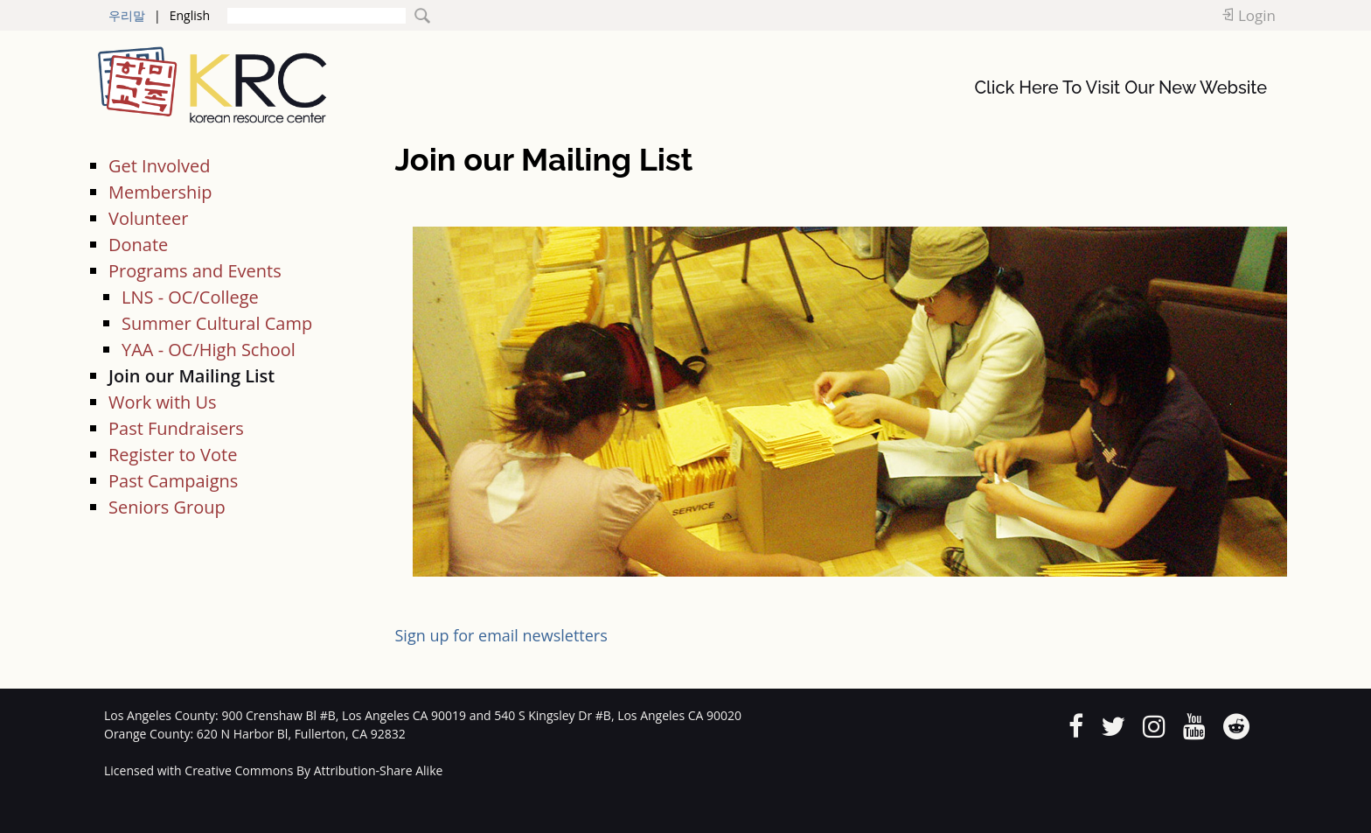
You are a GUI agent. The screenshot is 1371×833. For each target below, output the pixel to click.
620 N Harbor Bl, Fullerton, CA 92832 (301, 733)
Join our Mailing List (191, 376)
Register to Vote (172, 454)
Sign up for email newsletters (501, 635)
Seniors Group (167, 507)
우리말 (126, 15)
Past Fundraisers (176, 428)
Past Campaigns (173, 481)
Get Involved (159, 166)
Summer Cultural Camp (217, 323)
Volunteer (148, 218)
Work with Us (162, 402)
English (190, 15)
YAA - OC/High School (209, 349)
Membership (160, 192)
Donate (138, 244)
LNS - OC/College (190, 297)
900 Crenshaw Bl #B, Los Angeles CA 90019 (343, 715)
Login (1257, 15)
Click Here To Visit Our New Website (1120, 87)
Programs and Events (195, 271)
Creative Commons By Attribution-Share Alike (313, 770)
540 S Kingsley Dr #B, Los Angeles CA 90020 (617, 715)
